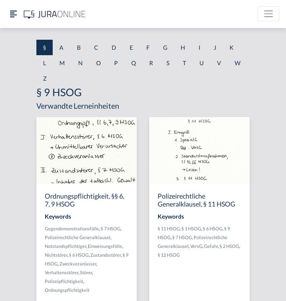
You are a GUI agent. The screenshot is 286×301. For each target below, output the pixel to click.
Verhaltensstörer (61, 272)
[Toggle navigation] (268, 13)
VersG (196, 246)
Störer (86, 272)
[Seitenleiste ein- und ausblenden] (13, 14)
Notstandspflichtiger (65, 246)
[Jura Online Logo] (54, 14)
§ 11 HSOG (169, 228)
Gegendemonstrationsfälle (72, 228)
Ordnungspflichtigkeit (67, 290)
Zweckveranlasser (77, 263)
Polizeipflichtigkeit (64, 281)
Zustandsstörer (105, 255)
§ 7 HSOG (110, 228)
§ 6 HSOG (79, 255)
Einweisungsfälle (105, 246)
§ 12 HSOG (169, 255)
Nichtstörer (56, 255)
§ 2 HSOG (229, 246)
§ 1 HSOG (191, 228)
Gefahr (211, 246)
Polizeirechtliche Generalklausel (77, 237)
